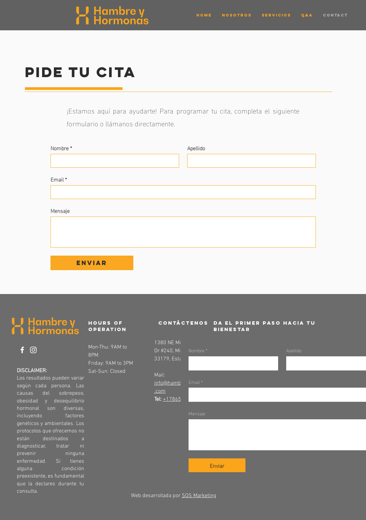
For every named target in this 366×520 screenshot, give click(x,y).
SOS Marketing (199, 495)
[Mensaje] (183, 232)
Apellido (196, 147)
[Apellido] (249, 160)
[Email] (181, 192)
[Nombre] (113, 160)
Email (59, 179)
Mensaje (60, 210)
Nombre (61, 147)
